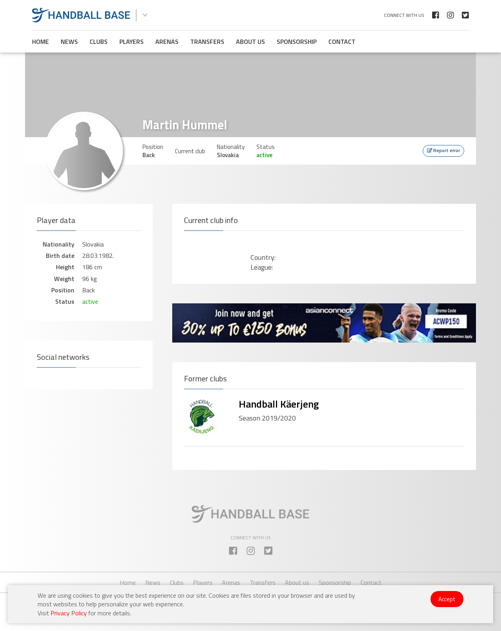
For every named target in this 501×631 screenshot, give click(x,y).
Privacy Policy (68, 613)
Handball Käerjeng (279, 404)
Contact (341, 41)
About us (250, 41)
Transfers (207, 41)
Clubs (99, 41)
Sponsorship (297, 41)
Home (40, 41)
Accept (447, 599)
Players (131, 41)
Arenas (166, 41)
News (69, 41)
